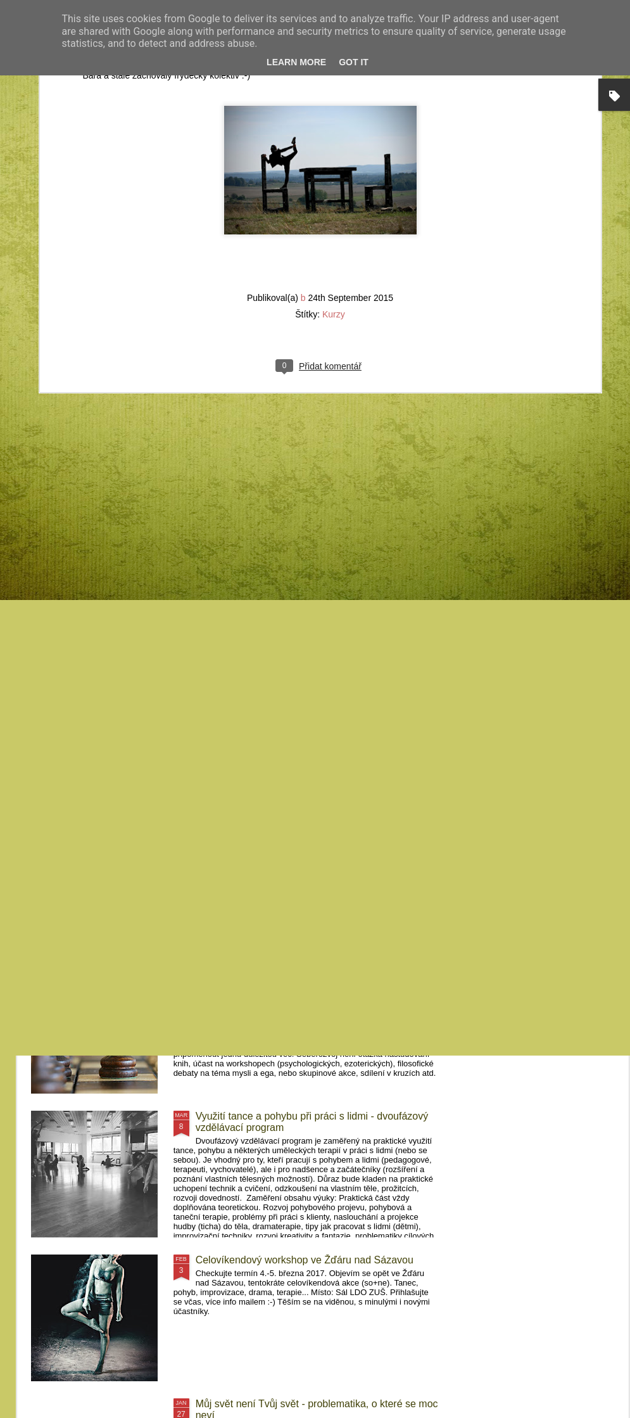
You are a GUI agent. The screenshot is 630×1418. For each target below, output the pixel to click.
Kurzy (333, 88)
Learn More (296, 62)
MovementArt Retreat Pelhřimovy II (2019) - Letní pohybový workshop (401, 594)
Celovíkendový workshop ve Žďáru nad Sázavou (304, 1260)
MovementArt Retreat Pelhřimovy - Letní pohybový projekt (550, 589)
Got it (354, 62)
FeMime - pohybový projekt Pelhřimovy (283, 684)
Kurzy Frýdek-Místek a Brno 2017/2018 (284, 828)
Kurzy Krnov (80, 577)
